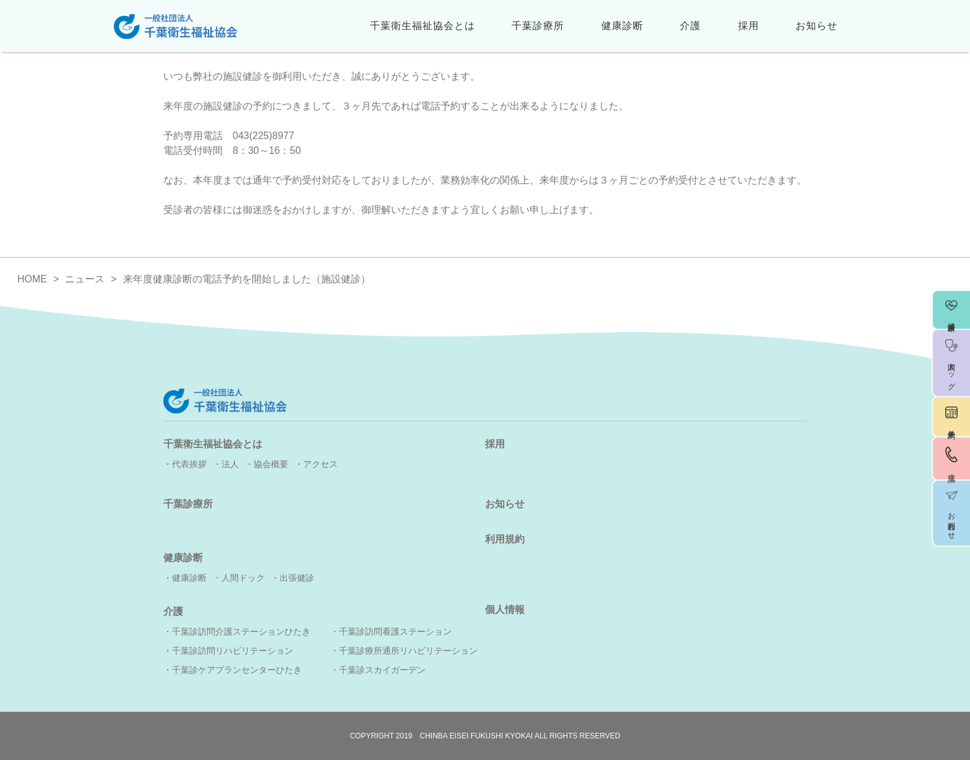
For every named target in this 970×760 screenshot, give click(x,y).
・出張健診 (292, 578)
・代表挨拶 (185, 464)
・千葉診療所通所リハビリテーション (404, 651)
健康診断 (622, 25)
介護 (690, 25)
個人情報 (505, 609)
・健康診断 (185, 578)
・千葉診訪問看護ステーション (391, 631)
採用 (748, 25)
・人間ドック (239, 578)
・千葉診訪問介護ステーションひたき (237, 631)
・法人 (226, 464)
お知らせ (817, 25)
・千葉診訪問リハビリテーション (228, 651)
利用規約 (505, 539)
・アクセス (316, 464)
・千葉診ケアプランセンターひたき (232, 670)
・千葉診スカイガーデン (378, 670)
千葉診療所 (538, 25)
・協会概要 (266, 464)
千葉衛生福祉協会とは (422, 25)
